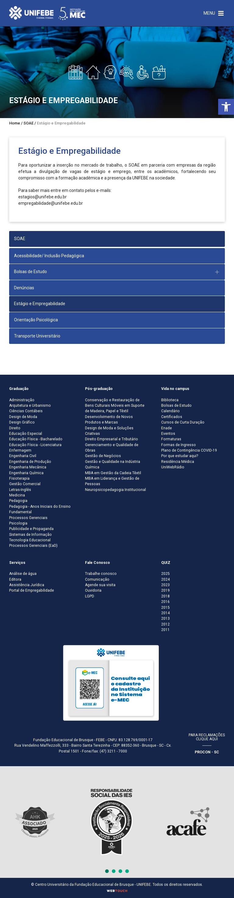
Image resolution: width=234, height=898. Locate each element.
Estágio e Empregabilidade (39, 303)
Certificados (171, 417)
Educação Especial (25, 433)
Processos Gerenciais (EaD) (33, 545)
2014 (165, 613)
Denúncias (24, 287)
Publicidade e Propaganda (31, 529)
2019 (165, 590)
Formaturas (171, 439)
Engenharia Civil (22, 456)
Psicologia (18, 523)
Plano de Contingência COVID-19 (189, 450)
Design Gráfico (22, 422)
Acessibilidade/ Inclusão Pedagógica (49, 255)
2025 (165, 574)
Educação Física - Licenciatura (35, 445)
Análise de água (23, 574)
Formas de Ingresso (178, 445)
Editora (15, 579)
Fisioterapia (19, 478)
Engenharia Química (26, 473)
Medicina (17, 495)
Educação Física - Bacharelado (35, 439)
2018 (165, 596)
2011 (165, 630)
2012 (165, 624)
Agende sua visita (100, 585)
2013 (165, 618)
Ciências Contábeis (26, 411)
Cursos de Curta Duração (182, 422)
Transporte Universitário (37, 336)
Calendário (170, 411)
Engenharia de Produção (30, 462)
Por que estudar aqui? (179, 456)
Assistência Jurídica (26, 585)
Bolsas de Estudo (176, 405)
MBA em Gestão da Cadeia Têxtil (113, 473)
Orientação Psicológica (36, 319)
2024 (165, 579)
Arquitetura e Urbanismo (30, 405)
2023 (165, 585)
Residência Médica (177, 462)
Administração (21, 400)
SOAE (19, 238)
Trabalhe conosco (101, 574)
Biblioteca (170, 400)
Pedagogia (18, 501)
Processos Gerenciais (28, 518)
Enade (166, 428)
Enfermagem (20, 450)
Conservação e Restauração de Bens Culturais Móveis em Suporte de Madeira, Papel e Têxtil (114, 405)
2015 (165, 607)
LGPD (89, 596)
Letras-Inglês (20, 490)
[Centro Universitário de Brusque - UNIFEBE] (47, 12)
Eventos (168, 433)
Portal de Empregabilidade (31, 590)
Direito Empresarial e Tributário (111, 439)
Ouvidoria (93, 590)
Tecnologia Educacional (30, 540)
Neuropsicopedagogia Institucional (115, 490)
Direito (14, 428)
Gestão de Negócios (103, 456)
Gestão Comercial (25, 484)
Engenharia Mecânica (27, 467)
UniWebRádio (172, 467)
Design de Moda (23, 417)
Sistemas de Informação (30, 534)
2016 (165, 602)
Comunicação (97, 579)
